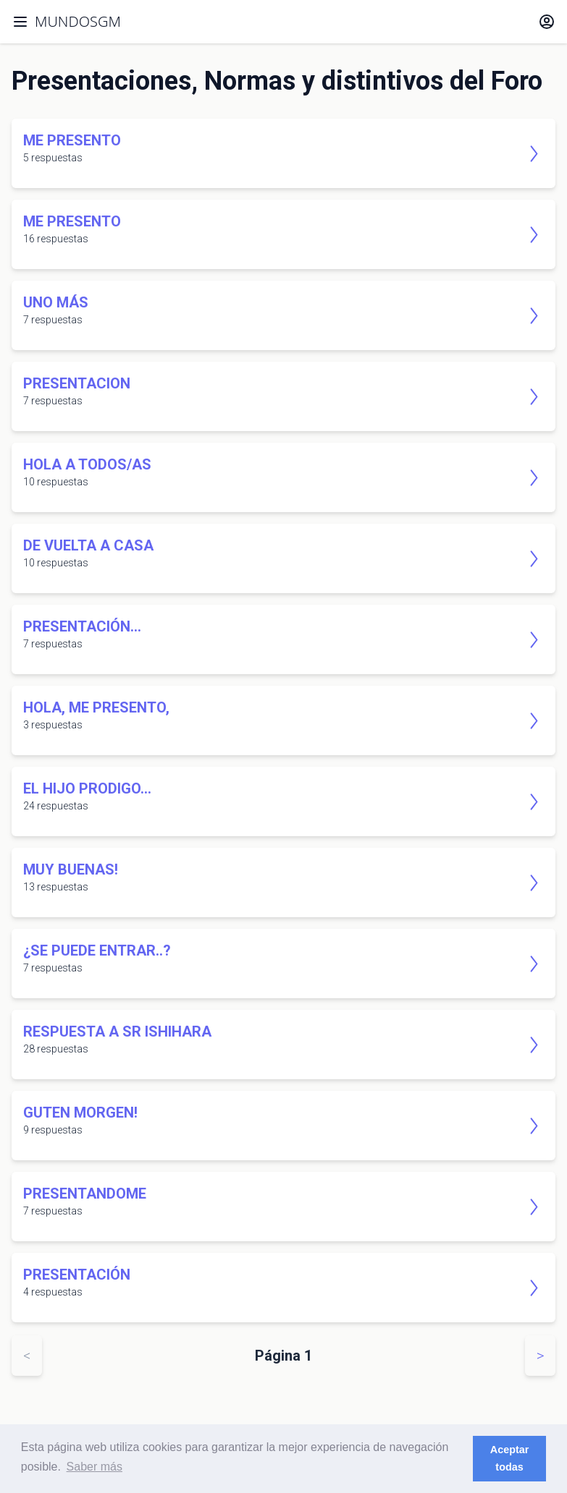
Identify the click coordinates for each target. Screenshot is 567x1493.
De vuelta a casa (88, 545)
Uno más (55, 302)
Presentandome (84, 1193)
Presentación (76, 1274)
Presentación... (82, 626)
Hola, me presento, (96, 707)
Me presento (72, 140)
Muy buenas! (70, 869)
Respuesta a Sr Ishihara (117, 1031)
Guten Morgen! (80, 1112)
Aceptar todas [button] (509, 1458)
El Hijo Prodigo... (87, 788)
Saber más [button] (94, 1466)
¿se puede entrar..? (97, 950)
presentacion (76, 383)
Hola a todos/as (87, 464)
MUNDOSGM (78, 21)
